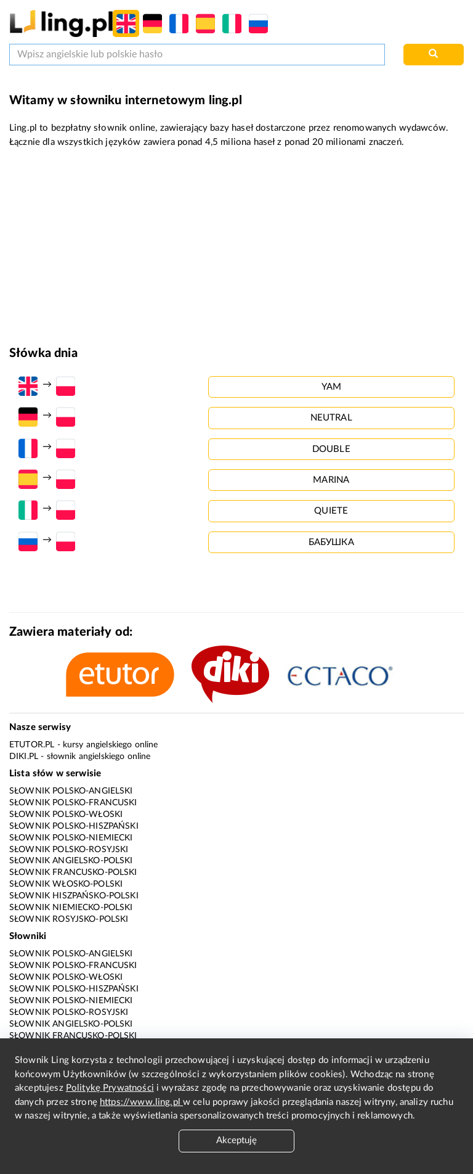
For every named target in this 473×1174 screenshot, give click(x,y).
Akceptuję (236, 1140)
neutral (331, 417)
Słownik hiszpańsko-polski (74, 896)
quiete (331, 510)
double (331, 449)
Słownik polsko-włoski (66, 814)
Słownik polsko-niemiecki (71, 838)
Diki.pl (23, 756)
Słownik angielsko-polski (71, 860)
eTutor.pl (31, 745)
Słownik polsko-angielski (71, 791)
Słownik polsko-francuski (73, 802)
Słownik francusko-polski (73, 872)
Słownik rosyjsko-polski (68, 919)
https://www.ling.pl (141, 1102)
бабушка (331, 542)
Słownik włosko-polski (66, 884)
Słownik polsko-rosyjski (68, 849)
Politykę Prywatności (110, 1088)
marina (331, 480)
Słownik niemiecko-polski (71, 907)
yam (331, 387)
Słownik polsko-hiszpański (74, 826)
